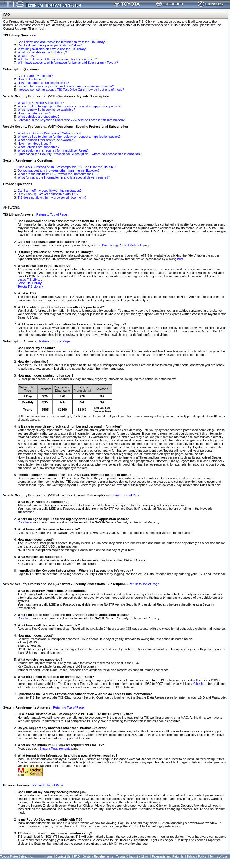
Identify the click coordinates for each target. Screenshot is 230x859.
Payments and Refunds (168, 856)
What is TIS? (27, 55)
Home (48, 856)
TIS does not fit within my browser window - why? (52, 197)
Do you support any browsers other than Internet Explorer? (59, 170)
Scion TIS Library (30, 283)
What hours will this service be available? (46, 109)
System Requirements (54, 748)
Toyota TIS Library (30, 286)
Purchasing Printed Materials (122, 245)
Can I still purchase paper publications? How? (50, 45)
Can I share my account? (35, 75)
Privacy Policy (196, 856)
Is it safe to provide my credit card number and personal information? (66, 86)
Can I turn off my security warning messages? (50, 190)
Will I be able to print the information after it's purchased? (57, 59)
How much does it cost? (34, 113)
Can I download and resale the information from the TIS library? (62, 42)
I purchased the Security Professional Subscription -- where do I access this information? (80, 154)
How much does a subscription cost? (43, 82)
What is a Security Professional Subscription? (49, 133)
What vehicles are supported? (38, 116)
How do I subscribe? (32, 79)
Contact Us (63, 856)
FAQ (77, 856)
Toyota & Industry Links (132, 856)
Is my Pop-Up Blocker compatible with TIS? (48, 194)
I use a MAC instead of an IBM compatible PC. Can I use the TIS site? (67, 167)
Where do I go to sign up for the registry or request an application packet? (69, 106)
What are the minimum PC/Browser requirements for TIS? (58, 174)
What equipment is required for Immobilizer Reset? (53, 150)
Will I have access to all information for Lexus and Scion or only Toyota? (68, 62)
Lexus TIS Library (30, 279)
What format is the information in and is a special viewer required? (64, 177)
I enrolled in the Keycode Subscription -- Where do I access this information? (71, 120)
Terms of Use (219, 856)
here (181, 259)
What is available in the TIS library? (42, 52)
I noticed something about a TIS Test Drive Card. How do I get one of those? (71, 89)
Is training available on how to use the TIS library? (52, 49)
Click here (25, 522)
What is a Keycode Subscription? (41, 102)
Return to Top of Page (51, 214)
